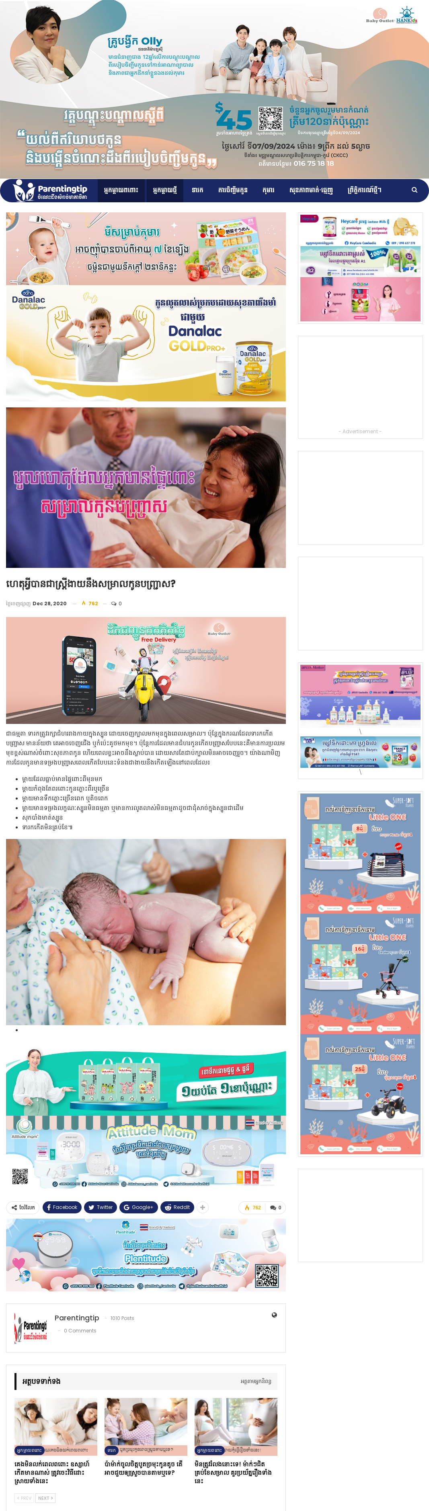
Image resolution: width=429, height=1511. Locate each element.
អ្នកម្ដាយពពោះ (121, 190)
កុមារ (269, 190)
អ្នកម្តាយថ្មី (165, 190)
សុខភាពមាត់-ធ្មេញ (311, 190)
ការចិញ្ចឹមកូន (233, 190)
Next (45, 1498)
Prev (24, 1498)
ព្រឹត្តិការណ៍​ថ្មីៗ (365, 190)
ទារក (197, 190)
